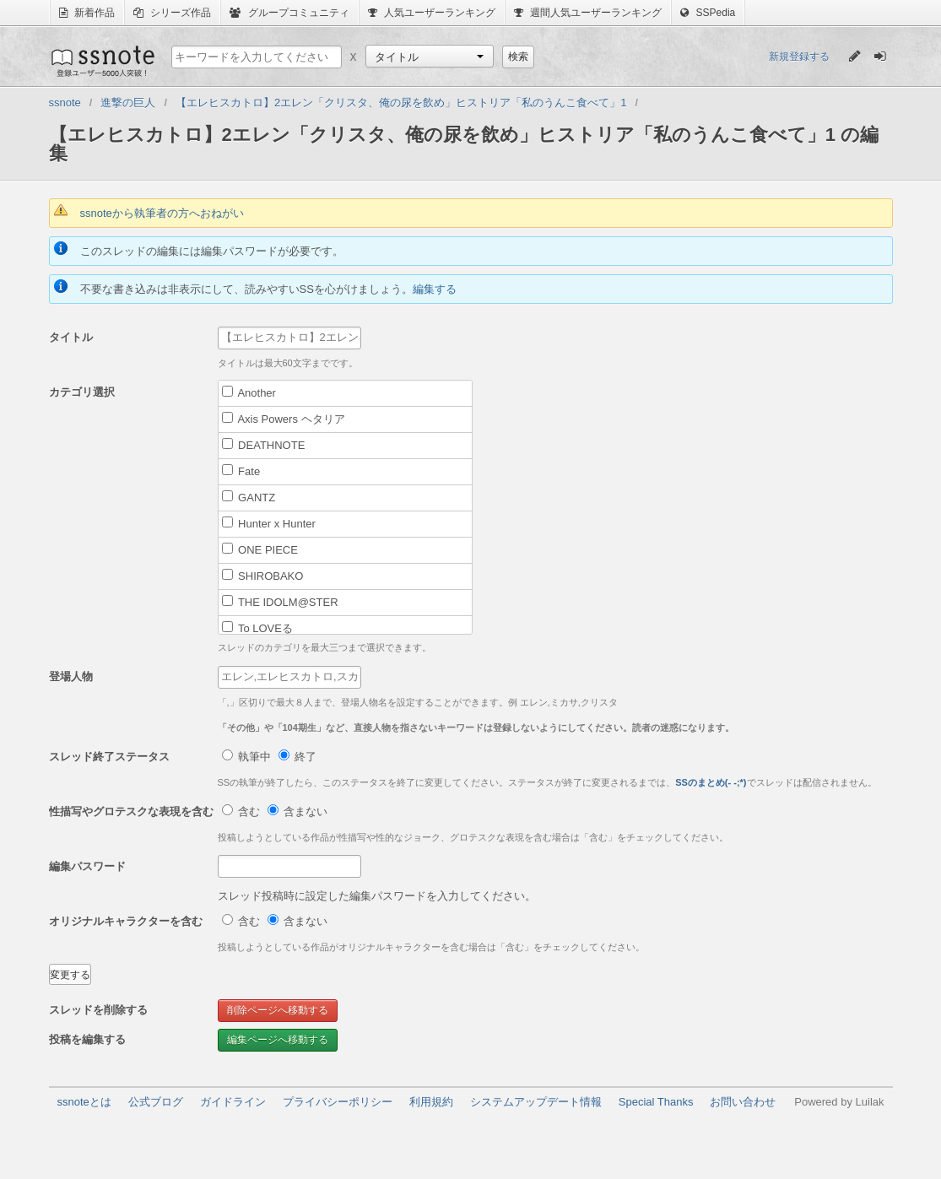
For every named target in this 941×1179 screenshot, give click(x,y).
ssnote (101, 61)
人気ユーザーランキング (431, 13)
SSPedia (707, 13)
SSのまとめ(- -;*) (710, 782)
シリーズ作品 (172, 13)
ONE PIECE (260, 549)
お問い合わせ (743, 1101)
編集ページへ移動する (277, 1040)
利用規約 (431, 1101)
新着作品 (87, 13)
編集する (435, 289)
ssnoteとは (84, 1101)
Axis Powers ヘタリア (283, 418)
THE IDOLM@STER (280, 601)
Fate (241, 471)
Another (249, 392)
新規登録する (799, 56)
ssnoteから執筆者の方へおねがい (162, 213)
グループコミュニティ (289, 13)
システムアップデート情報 (536, 1101)
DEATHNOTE (264, 445)
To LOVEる (257, 628)
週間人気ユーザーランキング (588, 13)
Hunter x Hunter (269, 523)
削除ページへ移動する (277, 1010)
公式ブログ (155, 1101)
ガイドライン (233, 1101)
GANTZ (249, 497)
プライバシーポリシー (337, 1101)
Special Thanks (656, 1101)
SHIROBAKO (263, 575)
